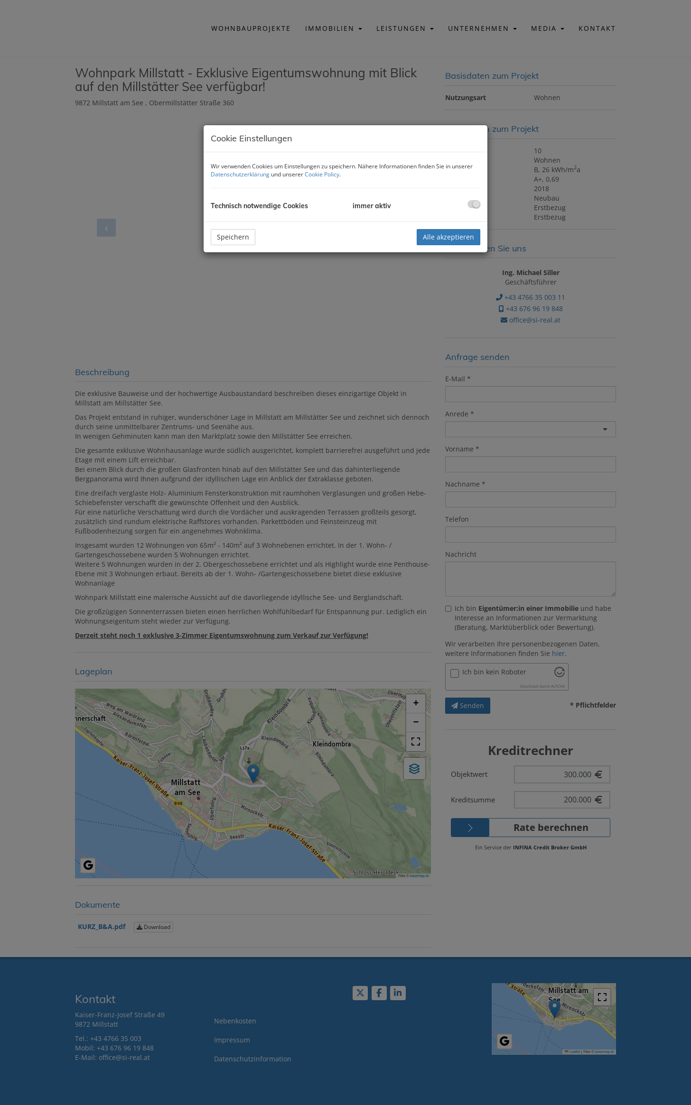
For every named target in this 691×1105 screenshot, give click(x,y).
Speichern (233, 236)
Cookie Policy (322, 174)
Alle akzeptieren (448, 236)
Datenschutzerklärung (240, 174)
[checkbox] (473, 204)
